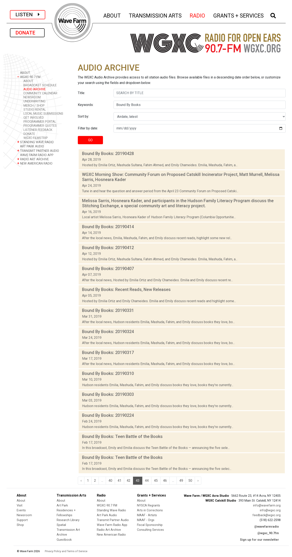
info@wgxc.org (270, 510)
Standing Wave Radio (111, 510)
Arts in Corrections (150, 510)
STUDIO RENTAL (34, 109)
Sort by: (83, 116)
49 (181, 481)
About (21, 500)
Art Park (62, 505)
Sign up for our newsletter (259, 540)
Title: (81, 93)
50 (190, 481)
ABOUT (112, 15)
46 (165, 481)
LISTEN (27, 15)
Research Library (68, 520)
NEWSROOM (32, 97)
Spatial (61, 525)
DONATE (27, 33)
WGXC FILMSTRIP (35, 138)
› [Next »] (198, 481)
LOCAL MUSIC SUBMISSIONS (43, 113)
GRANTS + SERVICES (238, 15)
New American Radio (111, 534)
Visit (19, 505)
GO (90, 140)
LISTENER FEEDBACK (37, 130)
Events (21, 510)
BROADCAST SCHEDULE (40, 85)
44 (147, 481)
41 (119, 481)
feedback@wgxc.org (266, 515)
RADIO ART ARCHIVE (33, 159)
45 (156, 481)
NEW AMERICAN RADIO (34, 163)
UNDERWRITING (34, 101)
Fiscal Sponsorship (150, 525)
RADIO (197, 15)
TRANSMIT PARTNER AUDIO (38, 151)
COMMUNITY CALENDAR (40, 93)
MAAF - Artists (147, 515)
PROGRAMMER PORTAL (39, 121)
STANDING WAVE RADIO (35, 142)
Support (22, 520)
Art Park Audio (107, 515)
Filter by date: (88, 128)
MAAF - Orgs (145, 520)
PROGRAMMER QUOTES (40, 126)
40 (110, 481)
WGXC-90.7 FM (28, 77)
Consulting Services (150, 530)
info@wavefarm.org (267, 505)
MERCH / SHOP (34, 105)
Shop (20, 525)
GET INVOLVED (33, 117)
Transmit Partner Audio (113, 520)
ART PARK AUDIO (30, 146)
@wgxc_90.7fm (268, 533)
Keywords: (85, 105)
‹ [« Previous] (81, 481)
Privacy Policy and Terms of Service (66, 551)
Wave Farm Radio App (112, 525)
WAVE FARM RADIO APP (35, 155)
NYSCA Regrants (148, 505)
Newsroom (24, 515)
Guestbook (64, 540)
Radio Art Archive (109, 530)
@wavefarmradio (266, 526)
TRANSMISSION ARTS (155, 15)
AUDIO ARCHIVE (34, 89)
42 (128, 481)
